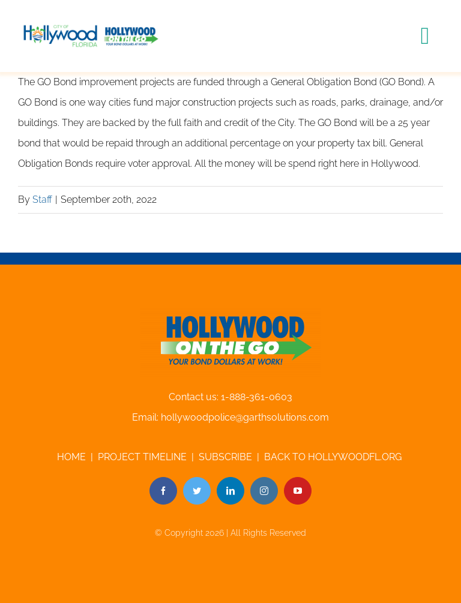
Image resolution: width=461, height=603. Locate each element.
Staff (42, 199)
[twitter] (197, 491)
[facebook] (163, 491)
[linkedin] (230, 491)
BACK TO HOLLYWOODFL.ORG (334, 457)
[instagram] (264, 491)
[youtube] (298, 491)
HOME (71, 457)
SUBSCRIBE (225, 457)
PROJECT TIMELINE (142, 457)
